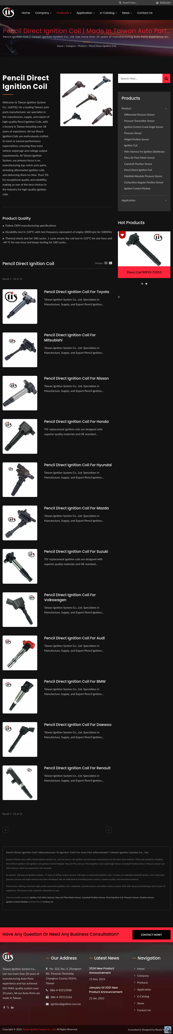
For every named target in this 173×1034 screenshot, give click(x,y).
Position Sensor (147, 897)
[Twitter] (8, 1007)
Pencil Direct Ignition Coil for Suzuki (76, 551)
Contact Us (144, 13)
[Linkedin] (12, 1007)
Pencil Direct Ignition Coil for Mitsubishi (70, 337)
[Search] (138, 2)
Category (71, 45)
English (165, 2)
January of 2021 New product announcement (105, 989)
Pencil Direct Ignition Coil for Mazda (76, 508)
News (127, 13)
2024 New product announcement (101, 970)
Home (26, 13)
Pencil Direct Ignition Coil (102, 45)
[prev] (5, 830)
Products (64, 13)
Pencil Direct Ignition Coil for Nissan (76, 378)
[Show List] (110, 263)
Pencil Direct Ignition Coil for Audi (74, 638)
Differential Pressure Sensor (139, 114)
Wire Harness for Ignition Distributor (144, 151)
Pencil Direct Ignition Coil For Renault (77, 767)
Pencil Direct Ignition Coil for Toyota (76, 291)
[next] (108, 830)
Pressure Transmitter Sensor (139, 120)
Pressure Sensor (133, 133)
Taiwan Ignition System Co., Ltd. (39, 1029)
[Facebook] (4, 1007)
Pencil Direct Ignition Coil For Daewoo (78, 724)
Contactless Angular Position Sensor (143, 182)
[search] (120, 2)
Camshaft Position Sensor (138, 163)
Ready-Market (163, 1029)
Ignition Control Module (137, 188)
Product (82, 45)
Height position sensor (136, 139)
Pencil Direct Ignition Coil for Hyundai (78, 464)
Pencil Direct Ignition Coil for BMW (75, 681)
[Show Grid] (106, 263)
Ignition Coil (130, 145)
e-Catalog (108, 13)
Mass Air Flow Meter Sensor (139, 157)
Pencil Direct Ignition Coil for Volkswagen (70, 597)
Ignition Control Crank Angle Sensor (143, 126)
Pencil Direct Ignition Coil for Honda (76, 421)
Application (86, 13)
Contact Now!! (151, 934)
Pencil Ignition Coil (114, 897)
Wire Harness (48, 897)
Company (43, 13)
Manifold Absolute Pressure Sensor (143, 176)
